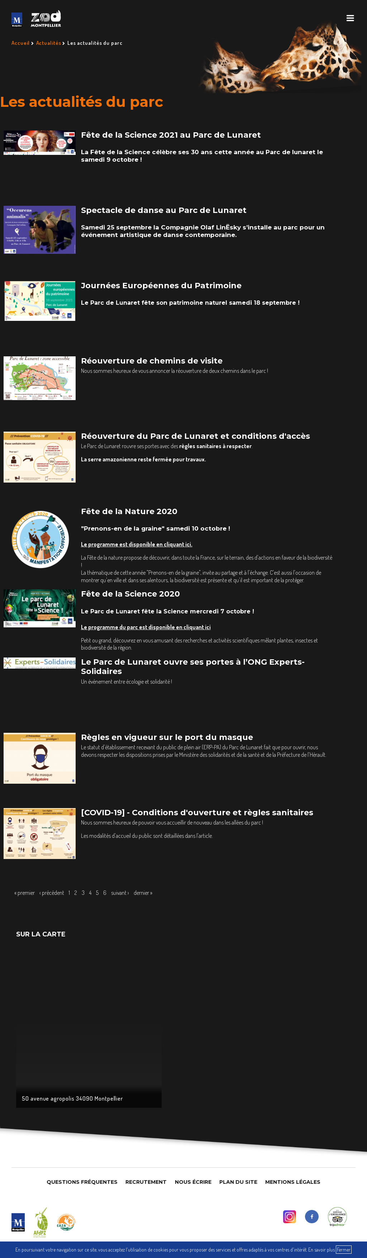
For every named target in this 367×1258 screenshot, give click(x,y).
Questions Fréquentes (82, 1182)
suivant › (120, 892)
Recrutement (146, 1182)
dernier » (143, 892)
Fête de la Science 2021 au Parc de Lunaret (171, 135)
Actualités (48, 42)
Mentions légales (292, 1182)
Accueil (20, 42)
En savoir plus (321, 1250)
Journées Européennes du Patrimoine (161, 285)
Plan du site (238, 1182)
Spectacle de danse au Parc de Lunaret (164, 210)
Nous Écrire (193, 1182)
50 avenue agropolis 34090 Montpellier (72, 1098)
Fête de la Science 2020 (130, 594)
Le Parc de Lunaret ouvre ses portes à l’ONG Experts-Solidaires (193, 666)
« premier (24, 892)
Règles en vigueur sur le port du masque (167, 737)
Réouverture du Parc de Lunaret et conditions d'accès (195, 436)
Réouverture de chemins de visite (152, 361)
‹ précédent (51, 892)
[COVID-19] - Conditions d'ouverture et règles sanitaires (197, 812)
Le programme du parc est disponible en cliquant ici (146, 627)
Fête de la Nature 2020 (129, 511)
